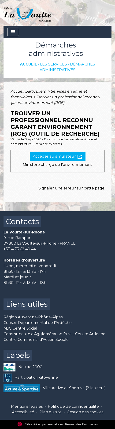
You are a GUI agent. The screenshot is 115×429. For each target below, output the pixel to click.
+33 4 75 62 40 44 (20, 249)
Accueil (28, 64)
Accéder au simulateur (57, 157)
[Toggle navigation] (13, 32)
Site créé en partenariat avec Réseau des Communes (57, 424)
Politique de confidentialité (73, 406)
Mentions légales (27, 406)
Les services (53, 64)
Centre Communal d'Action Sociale (36, 339)
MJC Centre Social (20, 328)
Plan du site (50, 412)
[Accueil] (27, 13)
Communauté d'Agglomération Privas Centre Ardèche (54, 334)
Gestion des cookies (85, 412)
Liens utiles (27, 304)
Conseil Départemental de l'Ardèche (38, 322)
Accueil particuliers (29, 91)
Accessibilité (23, 412)
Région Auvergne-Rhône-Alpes (33, 317)
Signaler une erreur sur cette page (71, 188)
